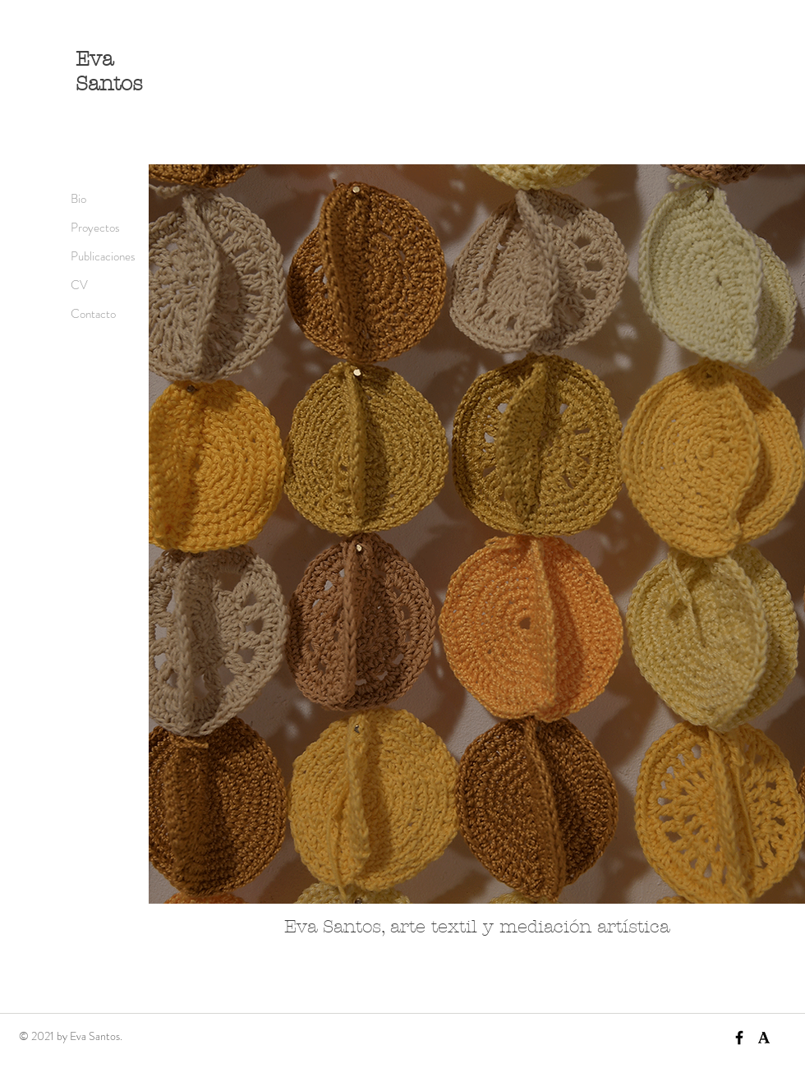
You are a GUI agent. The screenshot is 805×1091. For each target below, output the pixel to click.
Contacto (93, 314)
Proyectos (95, 228)
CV (79, 285)
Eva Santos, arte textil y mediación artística (476, 926)
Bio (78, 199)
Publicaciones (103, 256)
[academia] (764, 1038)
